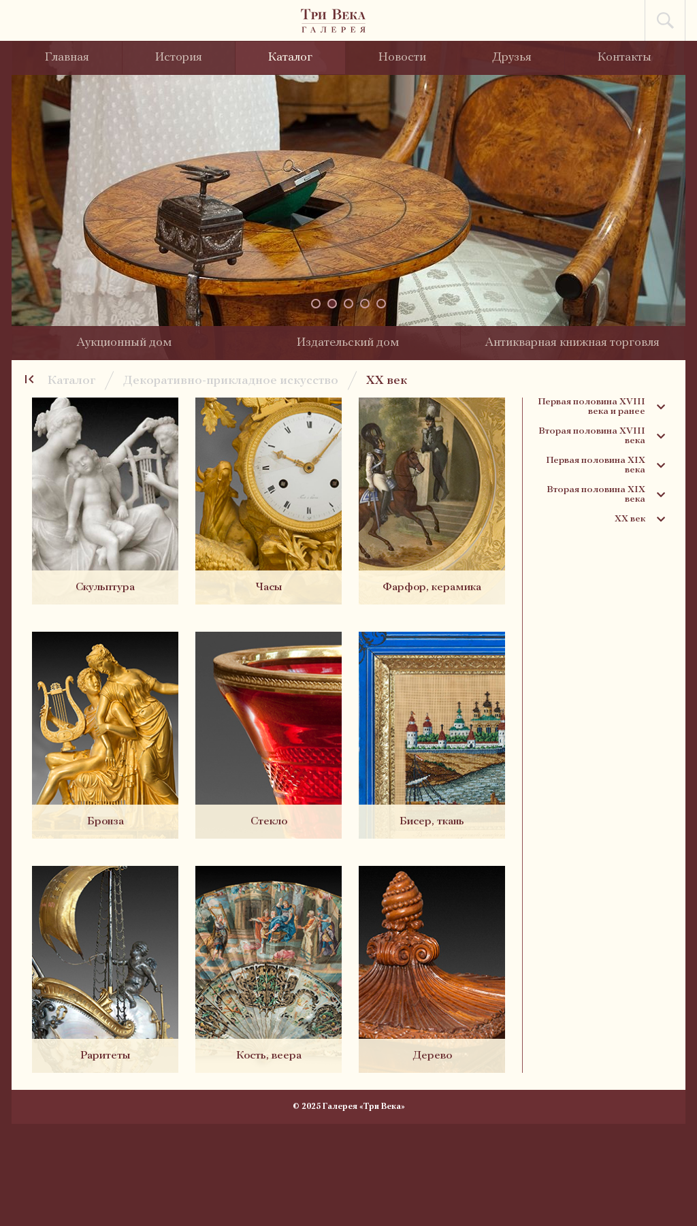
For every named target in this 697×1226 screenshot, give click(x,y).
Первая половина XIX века (605, 465)
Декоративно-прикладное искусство (230, 380)
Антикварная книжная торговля (572, 342)
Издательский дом (348, 342)
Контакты (624, 57)
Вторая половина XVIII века (601, 436)
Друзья (512, 57)
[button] (316, 303)
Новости (402, 57)
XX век (386, 380)
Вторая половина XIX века (606, 494)
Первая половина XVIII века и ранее (601, 407)
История (178, 57)
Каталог (290, 57)
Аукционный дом (124, 342)
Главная (67, 57)
